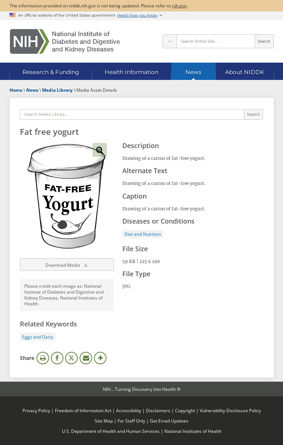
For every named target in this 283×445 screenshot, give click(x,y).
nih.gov (179, 5)
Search (264, 41)
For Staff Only (131, 421)
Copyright (185, 410)
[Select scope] (170, 41)
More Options (100, 358)
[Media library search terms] (132, 114)
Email (86, 358)
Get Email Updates (169, 421)
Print (42, 358)
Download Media (67, 264)
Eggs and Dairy (37, 337)
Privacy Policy (36, 410)
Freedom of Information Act (83, 410)
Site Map (104, 421)
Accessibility (128, 410)
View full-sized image (99, 150)
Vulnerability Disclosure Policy (230, 410)
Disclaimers (158, 410)
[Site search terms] (216, 41)
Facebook (57, 358)
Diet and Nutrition (143, 234)
